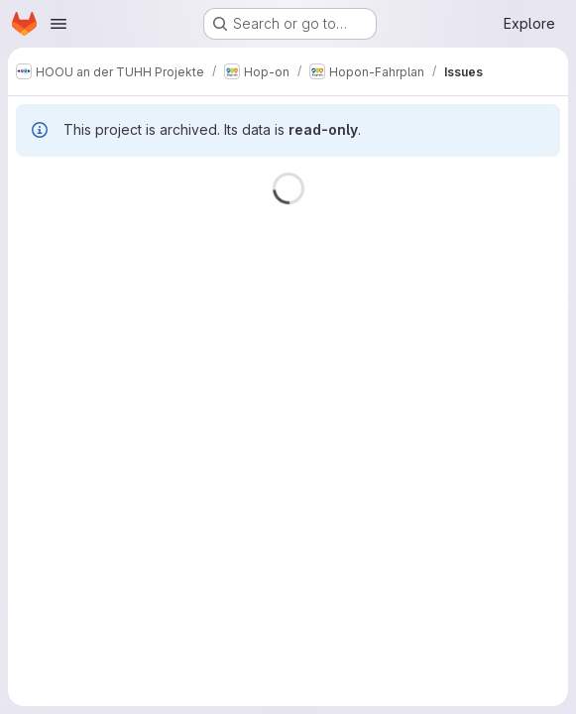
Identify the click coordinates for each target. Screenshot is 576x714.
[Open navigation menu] (58, 24)
